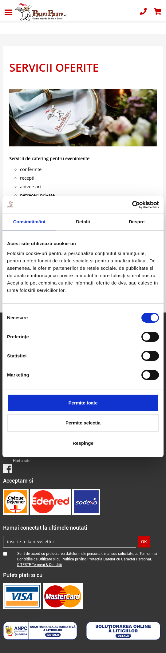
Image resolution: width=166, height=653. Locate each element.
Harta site (21, 460)
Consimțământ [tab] (29, 221)
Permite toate (82, 402)
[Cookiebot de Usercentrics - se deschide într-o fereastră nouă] (132, 205)
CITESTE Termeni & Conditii (39, 564)
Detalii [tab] (83, 221)
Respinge (83, 443)
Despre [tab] (136, 221)
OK (144, 541)
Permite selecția (83, 422)
